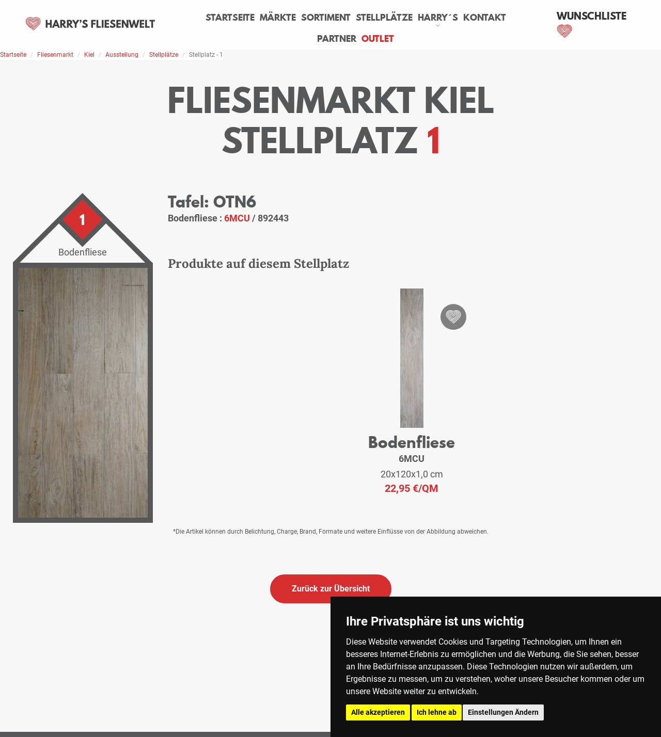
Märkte (278, 17)
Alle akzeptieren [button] (378, 712)
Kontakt (484, 17)
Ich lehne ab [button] (437, 712)
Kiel (89, 54)
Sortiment (326, 17)
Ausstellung (121, 54)
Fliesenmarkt (55, 54)
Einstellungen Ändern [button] (503, 712)
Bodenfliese (411, 442)
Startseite (230, 17)
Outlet (377, 39)
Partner (336, 39)
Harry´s (438, 17)
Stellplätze (384, 17)
